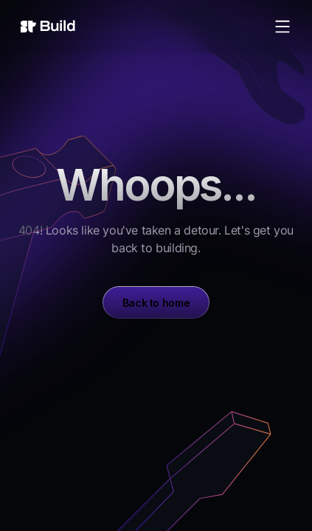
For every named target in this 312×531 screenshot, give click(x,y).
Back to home (156, 302)
